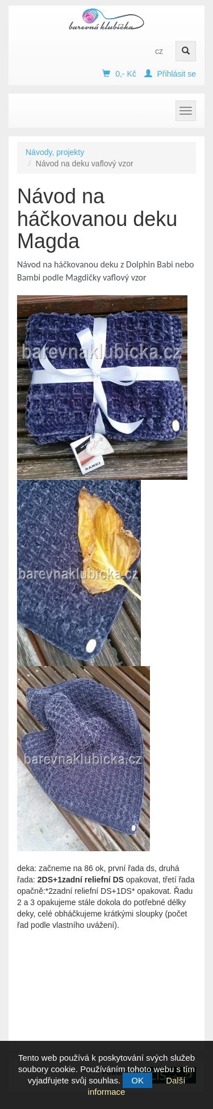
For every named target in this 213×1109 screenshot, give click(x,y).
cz (159, 51)
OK (137, 1080)
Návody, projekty (55, 152)
